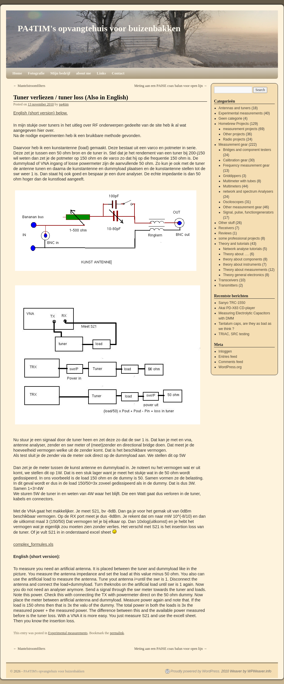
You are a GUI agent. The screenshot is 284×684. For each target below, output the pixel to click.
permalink (117, 633)
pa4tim (64, 104)
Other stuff (227, 223)
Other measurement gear (242, 207)
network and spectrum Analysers (248, 191)
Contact (118, 73)
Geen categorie (230, 118)
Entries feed (228, 357)
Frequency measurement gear (246, 165)
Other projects (234, 134)
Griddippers (232, 176)
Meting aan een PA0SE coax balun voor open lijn (170, 86)
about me (83, 73)
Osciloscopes (233, 202)
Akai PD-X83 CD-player (237, 308)
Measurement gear (233, 145)
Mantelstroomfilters (29, 86)
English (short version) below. (40, 113)
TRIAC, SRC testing (234, 334)
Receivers (226, 228)
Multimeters (232, 186)
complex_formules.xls (33, 544)
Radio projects (234, 139)
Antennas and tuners (235, 108)
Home (17, 73)
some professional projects (239, 238)
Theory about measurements (245, 270)
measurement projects (240, 129)
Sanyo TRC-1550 (232, 303)
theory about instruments (242, 264)
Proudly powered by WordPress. (195, 671)
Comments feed (231, 362)
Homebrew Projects (234, 124)
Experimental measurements (67, 633)
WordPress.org (230, 367)
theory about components (242, 259)
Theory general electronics (243, 275)
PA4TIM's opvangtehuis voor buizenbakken (99, 28)
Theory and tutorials (234, 244)
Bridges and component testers (247, 150)
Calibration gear (235, 160)
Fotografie (36, 73)
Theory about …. (236, 254)
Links (101, 73)
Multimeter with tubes (239, 181)
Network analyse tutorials (242, 249)
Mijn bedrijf (60, 73)
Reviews (225, 233)
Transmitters (228, 285)
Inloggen (225, 351)
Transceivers (228, 280)
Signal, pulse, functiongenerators (248, 212)
